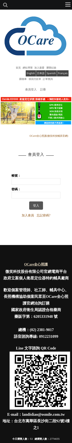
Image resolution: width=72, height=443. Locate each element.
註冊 (43, 89)
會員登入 (31, 89)
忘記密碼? (43, 215)
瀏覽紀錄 (51, 67)
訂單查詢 (48, 79)
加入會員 (28, 215)
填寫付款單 (35, 79)
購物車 (23, 79)
